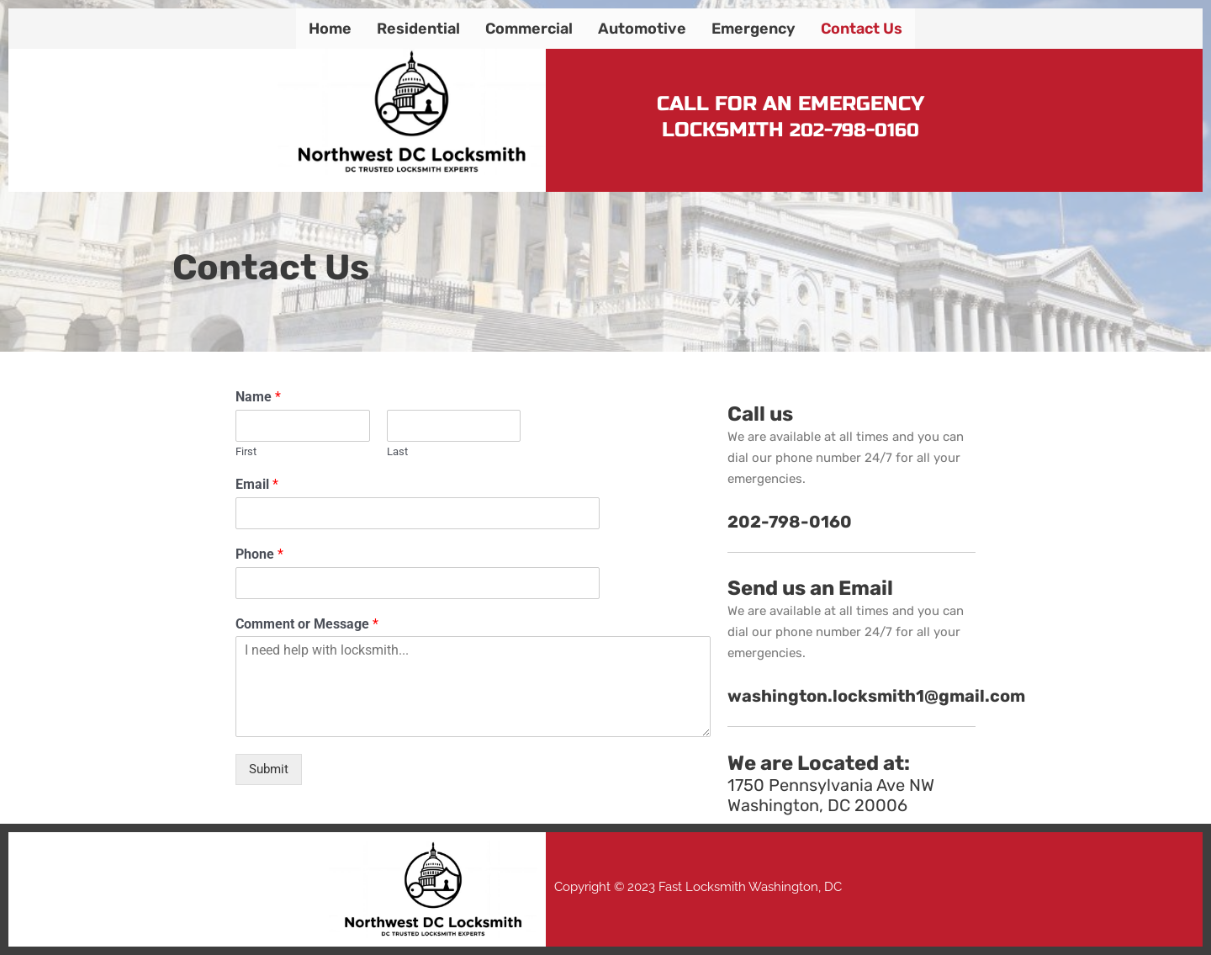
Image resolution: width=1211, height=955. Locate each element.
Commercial (529, 28)
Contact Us (861, 28)
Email (256, 484)
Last (397, 451)
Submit (268, 769)
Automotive (642, 28)
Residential (418, 28)
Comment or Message (306, 624)
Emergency (753, 28)
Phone (259, 554)
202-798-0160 (854, 130)
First (245, 451)
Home (330, 28)
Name (258, 397)
